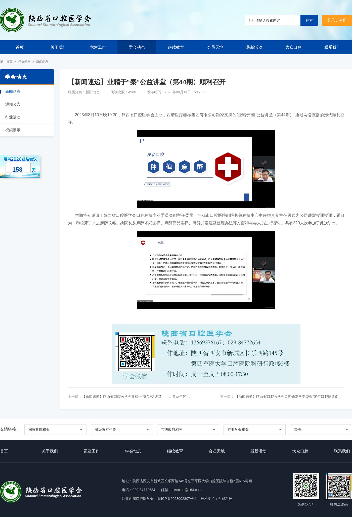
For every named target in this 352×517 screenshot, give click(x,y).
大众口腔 (293, 47)
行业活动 (12, 117)
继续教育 (176, 47)
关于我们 (59, 47)
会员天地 (215, 47)
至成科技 (225, 499)
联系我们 (332, 47)
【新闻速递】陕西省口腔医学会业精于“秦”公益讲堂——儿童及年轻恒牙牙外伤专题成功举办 (153, 396)
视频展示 (12, 130)
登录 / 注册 (336, 20)
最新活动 (254, 47)
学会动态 (137, 47)
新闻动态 (42, 62)
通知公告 (12, 104)
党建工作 (98, 47)
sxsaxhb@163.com (187, 490)
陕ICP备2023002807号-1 (177, 499)
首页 (20, 47)
